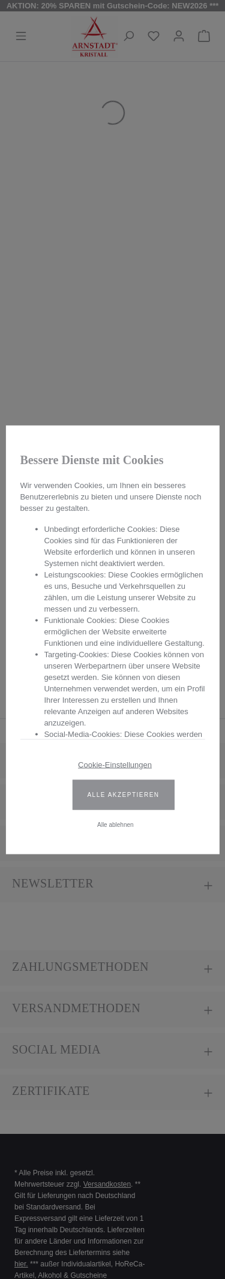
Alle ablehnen (115, 824)
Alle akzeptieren (123, 794)
